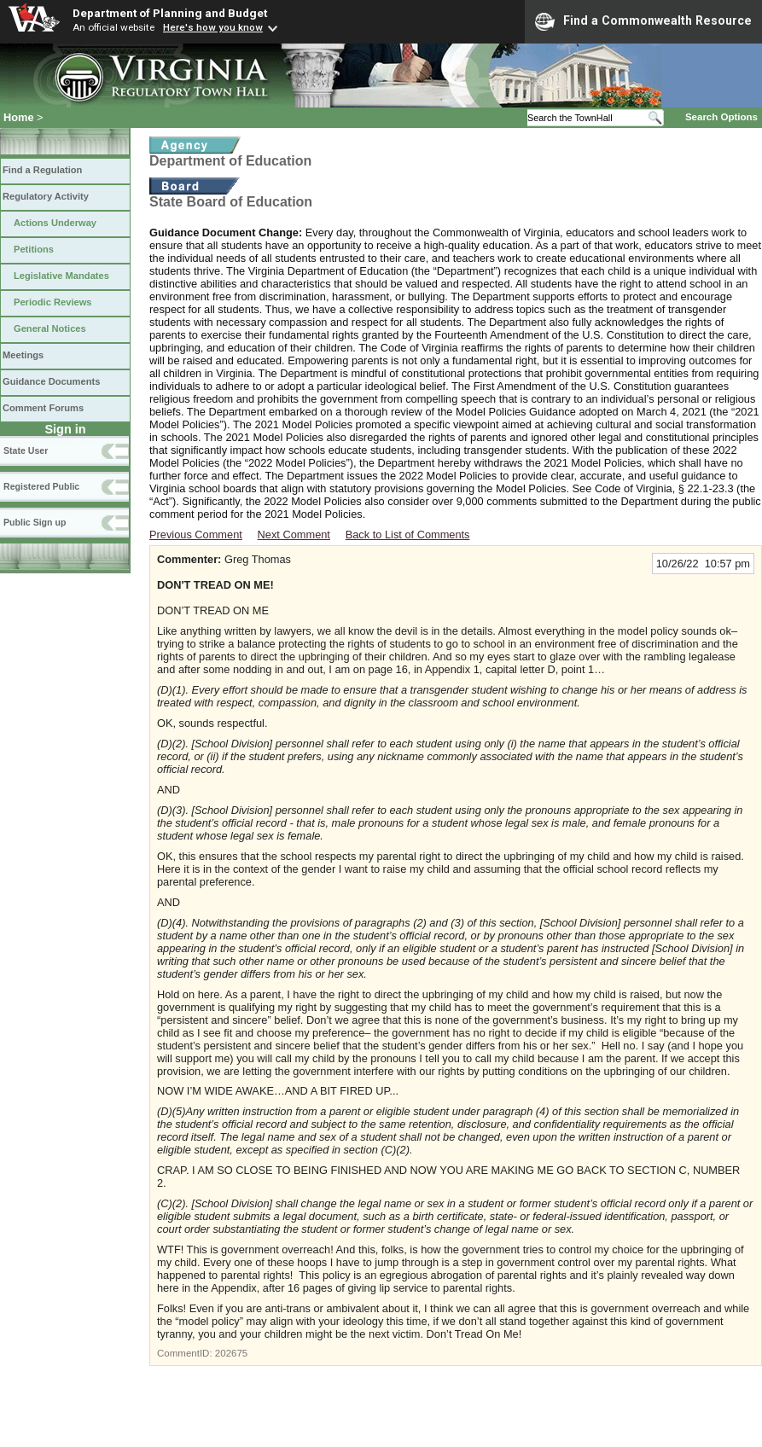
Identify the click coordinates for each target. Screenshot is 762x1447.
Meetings (23, 355)
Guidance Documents (51, 381)
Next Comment (294, 534)
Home (18, 117)
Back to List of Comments (408, 534)
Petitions (34, 249)
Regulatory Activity (46, 196)
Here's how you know (213, 27)
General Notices (50, 328)
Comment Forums (43, 408)
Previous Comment (195, 534)
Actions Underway (55, 223)
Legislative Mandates (61, 275)
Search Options (721, 117)
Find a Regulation (42, 170)
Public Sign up (34, 522)
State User (25, 450)
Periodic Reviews (53, 302)
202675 (231, 1353)
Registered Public (41, 486)
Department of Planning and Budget (170, 13)
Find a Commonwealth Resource (643, 21)
